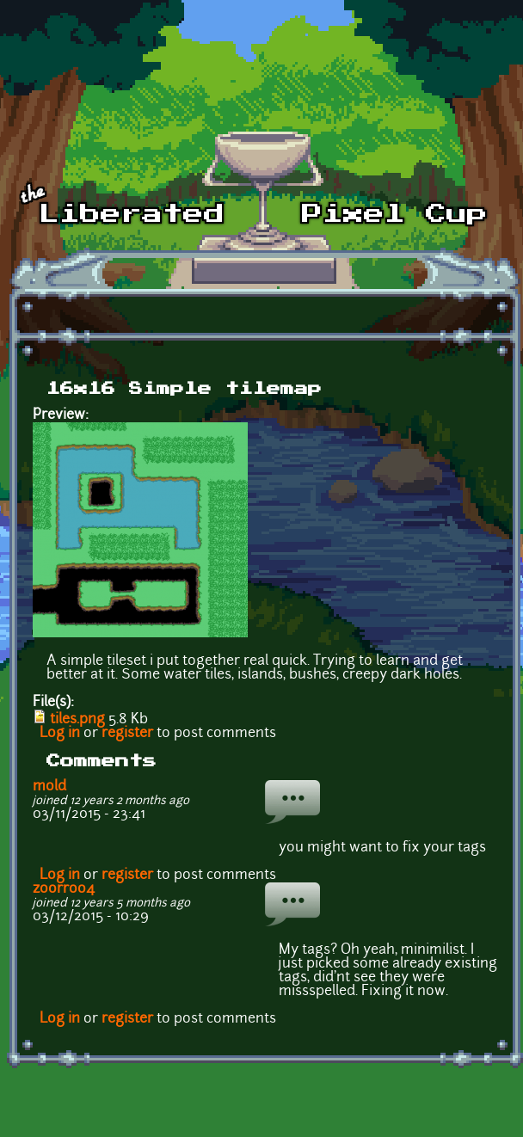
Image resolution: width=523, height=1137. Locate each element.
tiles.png (77, 720)
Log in (60, 734)
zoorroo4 (64, 889)
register (127, 734)
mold (49, 787)
